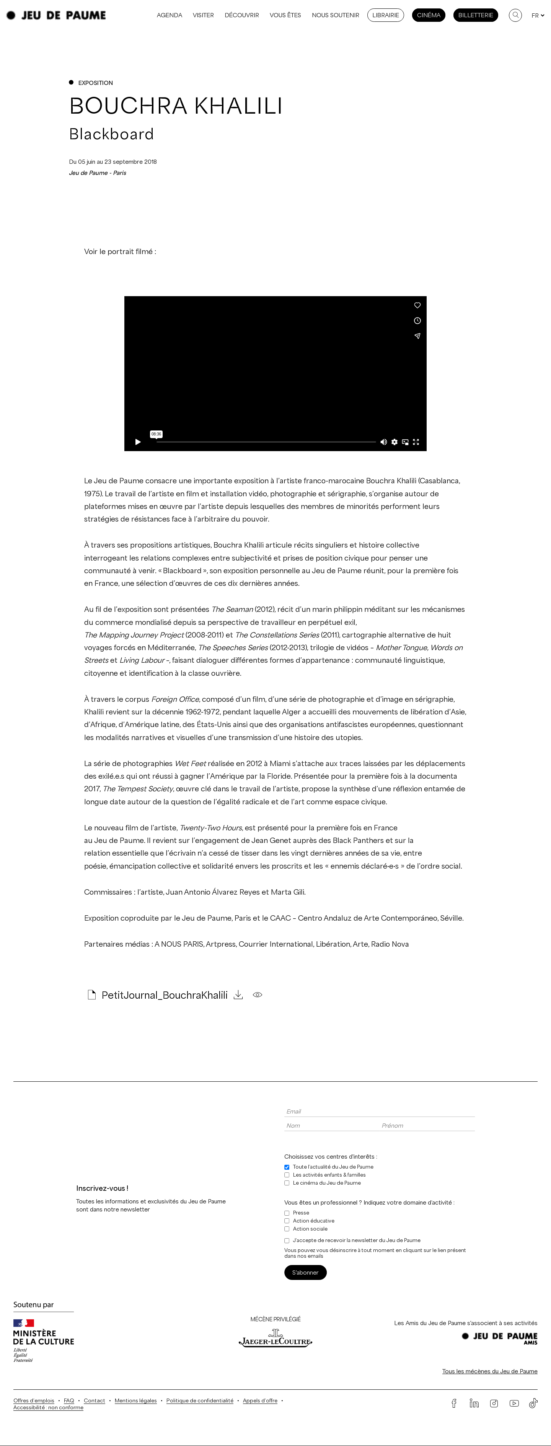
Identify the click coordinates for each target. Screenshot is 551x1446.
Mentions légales (136, 1401)
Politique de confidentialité (199, 1401)
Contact (94, 1401)
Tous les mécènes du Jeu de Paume (490, 1371)
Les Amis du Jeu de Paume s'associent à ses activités (466, 1323)
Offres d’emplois (33, 1401)
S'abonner (305, 1272)
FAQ (69, 1401)
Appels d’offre (260, 1401)
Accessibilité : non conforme (48, 1407)
